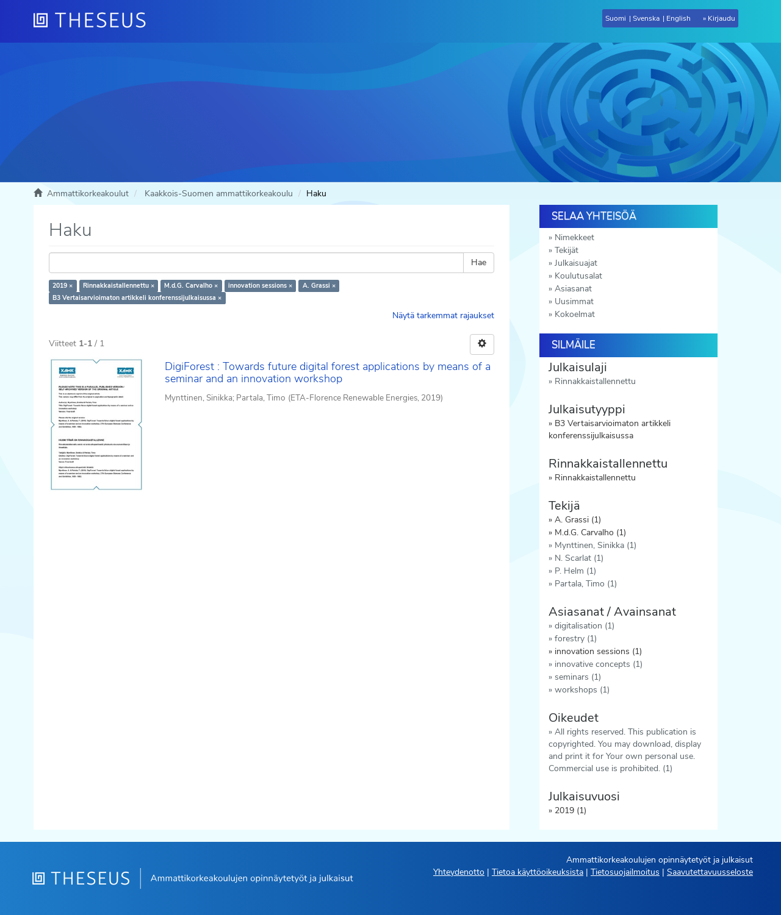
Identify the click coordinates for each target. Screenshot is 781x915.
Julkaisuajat (576, 263)
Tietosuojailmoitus (625, 872)
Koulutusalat (578, 276)
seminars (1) (578, 677)
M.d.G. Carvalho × (191, 285)
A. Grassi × (319, 285)
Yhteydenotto (458, 872)
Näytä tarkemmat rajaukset (443, 315)
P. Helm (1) (575, 571)
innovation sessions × (260, 285)
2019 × (62, 285)
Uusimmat (574, 301)
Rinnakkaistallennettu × (118, 285)
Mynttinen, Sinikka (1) (595, 545)
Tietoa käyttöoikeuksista (537, 872)
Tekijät (566, 250)
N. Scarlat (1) (579, 558)
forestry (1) (576, 638)
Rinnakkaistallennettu (595, 381)
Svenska (646, 18)
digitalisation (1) (584, 626)
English (678, 18)
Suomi (615, 18)
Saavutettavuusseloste (710, 872)
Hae (478, 262)
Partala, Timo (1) (586, 583)
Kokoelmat (575, 314)
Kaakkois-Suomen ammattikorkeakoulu (219, 193)
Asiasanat (573, 288)
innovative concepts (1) (598, 664)
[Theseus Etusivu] (95, 21)
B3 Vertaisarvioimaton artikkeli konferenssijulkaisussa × (136, 297)
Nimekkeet (574, 237)
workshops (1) (582, 690)
